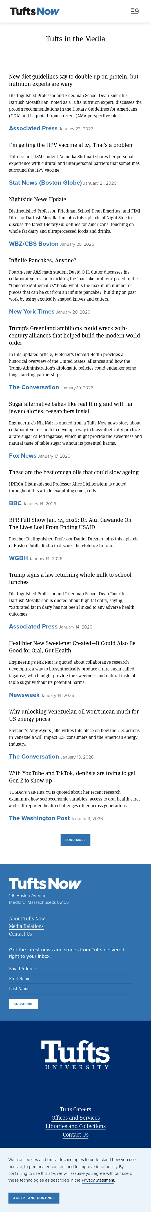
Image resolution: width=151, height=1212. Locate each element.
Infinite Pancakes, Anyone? (42, 260)
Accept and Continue (34, 1198)
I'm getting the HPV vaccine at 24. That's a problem (71, 145)
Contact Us (20, 933)
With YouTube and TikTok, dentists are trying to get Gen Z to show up (72, 777)
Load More (75, 840)
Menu (135, 11)
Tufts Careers (75, 1109)
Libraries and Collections (76, 1126)
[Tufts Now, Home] (35, 11)
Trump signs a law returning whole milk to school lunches (70, 578)
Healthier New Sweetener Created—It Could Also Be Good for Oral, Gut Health (72, 646)
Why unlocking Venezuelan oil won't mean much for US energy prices (74, 715)
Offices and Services (76, 1117)
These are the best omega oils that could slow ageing (74, 472)
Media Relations (26, 926)
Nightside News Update (37, 199)
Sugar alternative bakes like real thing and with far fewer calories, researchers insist (71, 407)
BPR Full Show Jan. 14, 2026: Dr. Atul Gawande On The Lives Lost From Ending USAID (70, 523)
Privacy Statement (98, 1180)
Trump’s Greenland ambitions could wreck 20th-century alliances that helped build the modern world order (74, 335)
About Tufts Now (27, 918)
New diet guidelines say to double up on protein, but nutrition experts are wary (73, 80)
